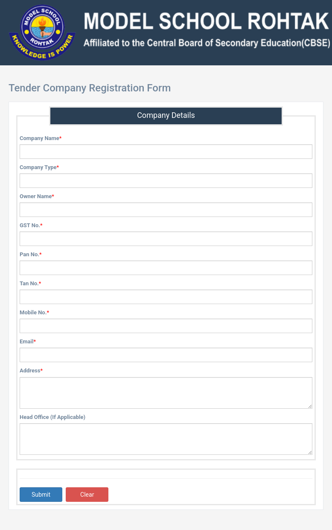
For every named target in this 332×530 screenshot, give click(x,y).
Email (26, 341)
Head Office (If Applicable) (52, 417)
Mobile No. (33, 312)
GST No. (30, 225)
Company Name (39, 138)
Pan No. (29, 254)
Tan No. (29, 283)
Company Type (38, 167)
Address (30, 370)
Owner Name (36, 196)
